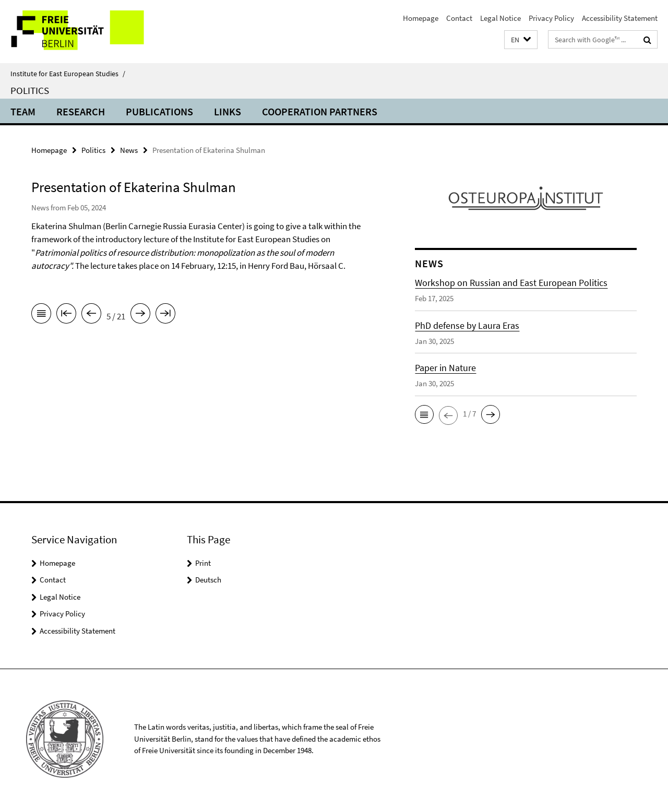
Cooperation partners (319, 111)
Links (227, 111)
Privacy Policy (551, 18)
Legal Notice (500, 18)
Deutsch (208, 580)
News (129, 150)
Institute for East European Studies (67, 73)
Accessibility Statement (620, 18)
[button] (521, 40)
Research (80, 111)
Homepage (420, 18)
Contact (459, 18)
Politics (29, 90)
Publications (159, 111)
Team (22, 111)
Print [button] (203, 563)
